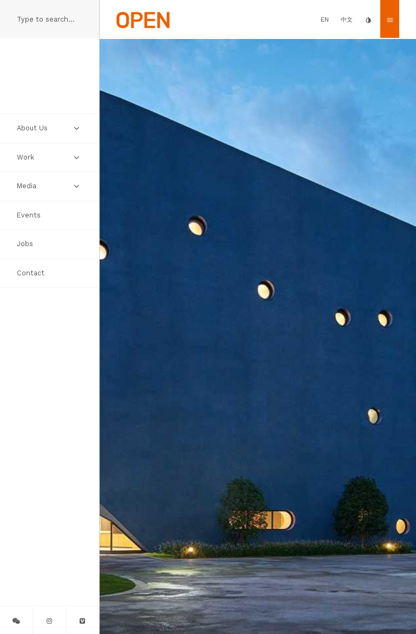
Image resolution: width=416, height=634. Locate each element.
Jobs (25, 244)
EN (325, 19)
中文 (347, 19)
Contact (30, 273)
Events (29, 215)
